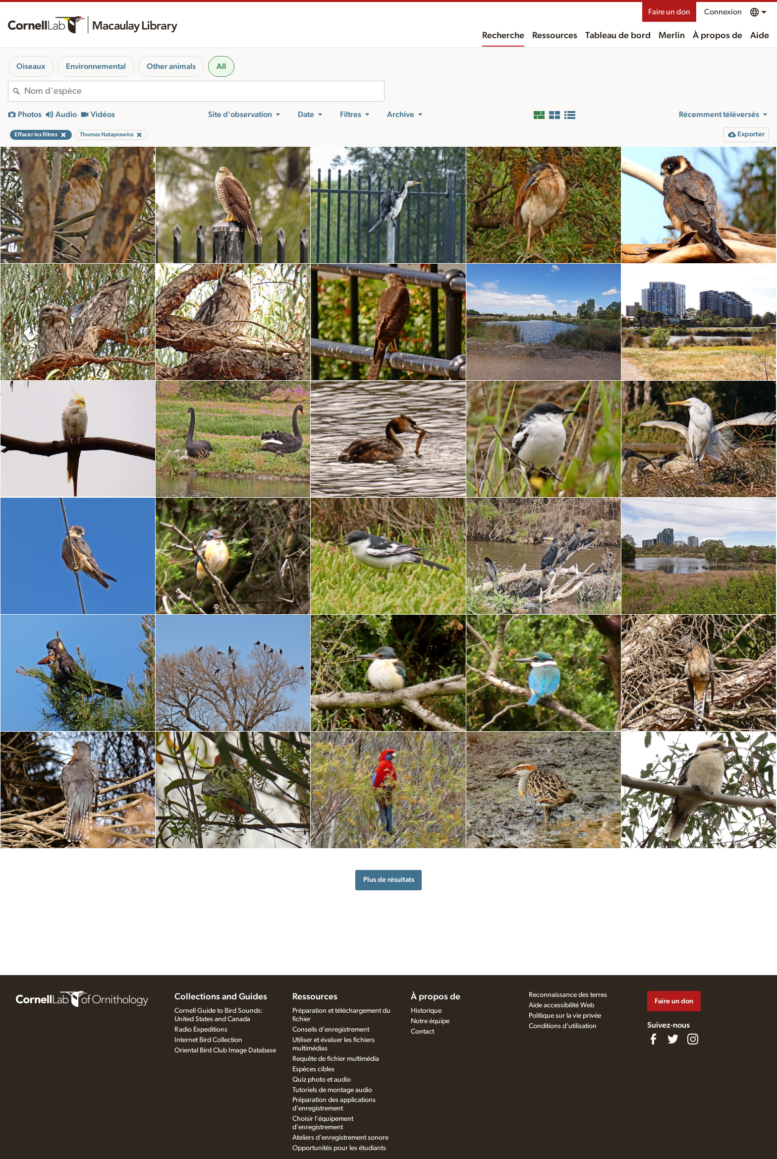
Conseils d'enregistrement (330, 1029)
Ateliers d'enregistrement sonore (340, 1137)
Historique (426, 1010)
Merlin (672, 35)
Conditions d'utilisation (563, 1026)
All (221, 66)
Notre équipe (430, 1021)
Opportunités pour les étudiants (339, 1148)
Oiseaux (30, 66)
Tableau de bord (618, 35)
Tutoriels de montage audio (332, 1090)
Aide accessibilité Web (561, 1005)
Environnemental (96, 66)
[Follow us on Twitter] (673, 1039)
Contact (422, 1031)
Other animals (171, 66)
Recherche (503, 35)
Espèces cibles (313, 1069)
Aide (759, 35)
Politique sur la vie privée (565, 1015)
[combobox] (204, 91)
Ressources (554, 35)
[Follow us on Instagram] (693, 1039)
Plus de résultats (388, 879)
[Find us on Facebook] (653, 1039)
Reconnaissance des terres (568, 994)
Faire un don (669, 12)
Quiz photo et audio (321, 1079)
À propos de (717, 35)
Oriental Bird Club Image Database (225, 1050)
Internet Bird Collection (208, 1040)
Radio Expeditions (200, 1029)
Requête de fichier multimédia (335, 1058)
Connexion (723, 12)
